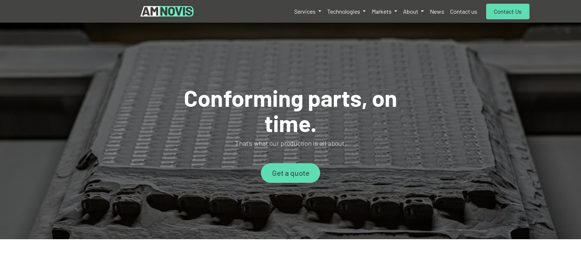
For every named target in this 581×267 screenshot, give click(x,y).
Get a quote (290, 172)
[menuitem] (307, 11)
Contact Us (508, 11)
